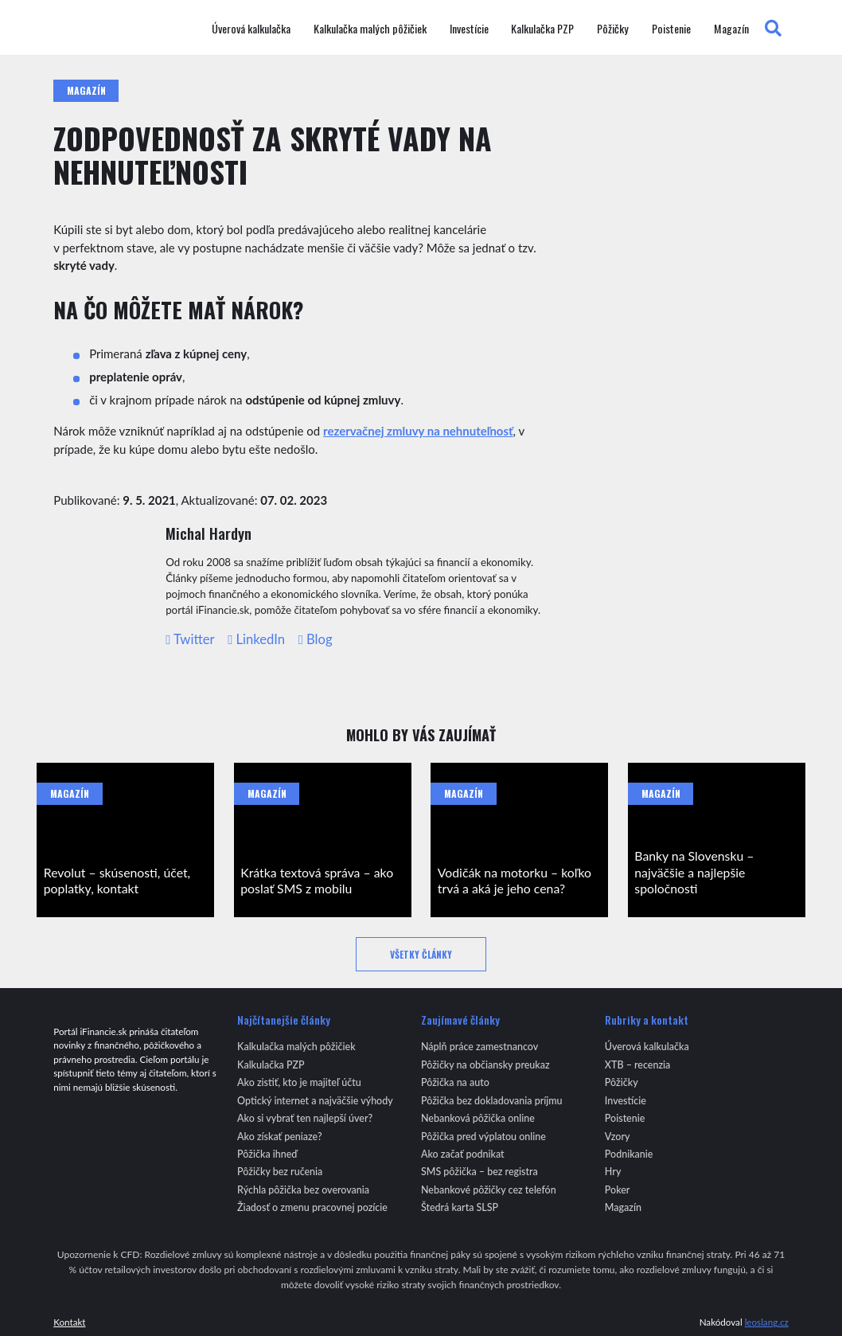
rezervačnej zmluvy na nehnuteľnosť (418, 431)
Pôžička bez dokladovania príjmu (492, 1101)
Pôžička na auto (455, 1082)
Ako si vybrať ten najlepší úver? (304, 1118)
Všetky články (421, 954)
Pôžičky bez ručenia (279, 1172)
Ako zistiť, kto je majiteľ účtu (299, 1082)
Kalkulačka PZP (542, 28)
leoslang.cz (767, 1322)
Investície (469, 28)
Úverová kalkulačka (251, 28)
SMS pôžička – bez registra (479, 1172)
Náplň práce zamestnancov (479, 1047)
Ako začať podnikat (463, 1154)
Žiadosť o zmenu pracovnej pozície (312, 1207)
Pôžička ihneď (267, 1154)
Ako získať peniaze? (279, 1137)
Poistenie (671, 28)
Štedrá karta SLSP (459, 1207)
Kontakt (69, 1322)
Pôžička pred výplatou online (483, 1137)
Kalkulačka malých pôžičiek (370, 28)
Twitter (190, 639)
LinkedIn (256, 639)
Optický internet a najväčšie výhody (315, 1101)
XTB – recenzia (637, 1065)
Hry (613, 1172)
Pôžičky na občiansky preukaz (485, 1065)
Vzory (617, 1137)
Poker (617, 1190)
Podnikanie (629, 1154)
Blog (315, 639)
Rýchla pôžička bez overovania (303, 1190)
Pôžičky (613, 28)
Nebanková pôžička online (478, 1118)
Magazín (731, 28)
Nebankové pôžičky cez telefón (488, 1190)
